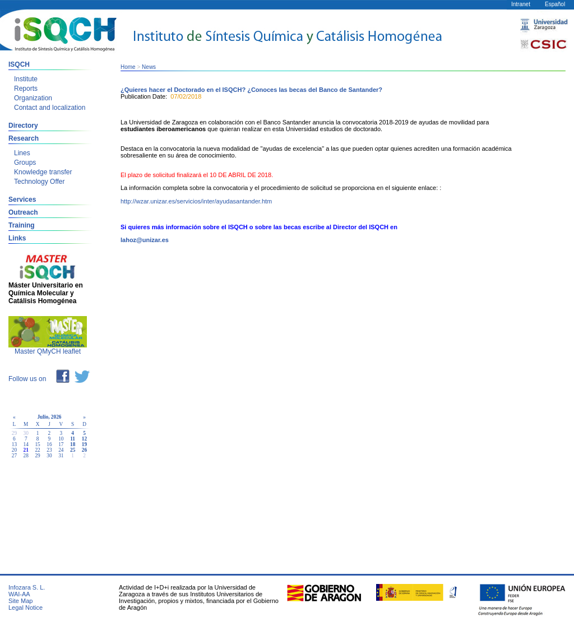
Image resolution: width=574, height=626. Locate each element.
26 (84, 450)
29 (37, 455)
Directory (23, 125)
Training (21, 225)
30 (49, 455)
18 (72, 444)
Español (555, 4)
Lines (22, 153)
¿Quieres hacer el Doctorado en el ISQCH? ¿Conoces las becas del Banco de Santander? (251, 89)
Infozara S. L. (26, 587)
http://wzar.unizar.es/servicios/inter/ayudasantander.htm (196, 201)
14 (26, 444)
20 (14, 450)
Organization (33, 98)
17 (60, 444)
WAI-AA (19, 594)
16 (49, 444)
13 (14, 444)
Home (128, 67)
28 (26, 455)
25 (72, 450)
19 (84, 444)
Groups (25, 162)
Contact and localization (49, 108)
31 (60, 455)
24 (60, 450)
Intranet (520, 4)
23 (49, 450)
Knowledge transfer (43, 172)
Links (17, 238)
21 (26, 450)
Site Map (20, 600)
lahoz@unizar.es (145, 240)
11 (72, 439)
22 (37, 450)
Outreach (23, 212)
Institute (26, 79)
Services (22, 199)
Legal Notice (25, 607)
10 (60, 439)
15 (37, 444)
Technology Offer (39, 182)
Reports (26, 88)
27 (14, 455)
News (149, 67)
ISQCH (19, 64)
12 (84, 439)
